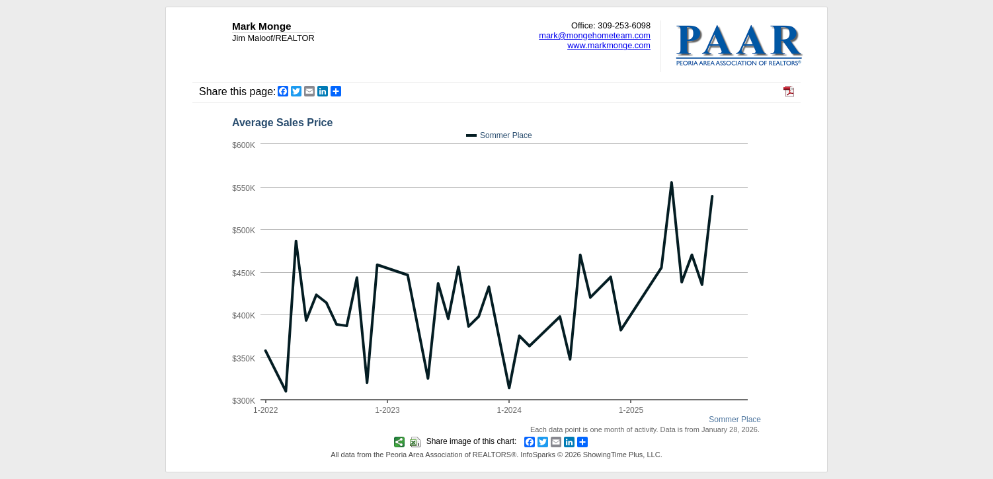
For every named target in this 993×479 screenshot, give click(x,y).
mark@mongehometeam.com (595, 35)
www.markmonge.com (609, 45)
